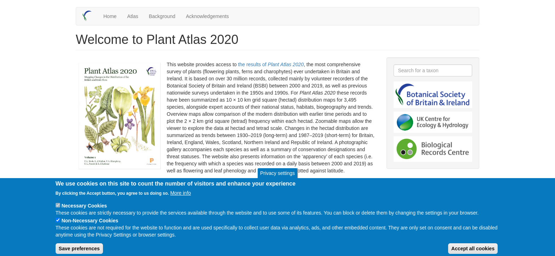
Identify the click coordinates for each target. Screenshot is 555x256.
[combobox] (433, 70)
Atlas (132, 16)
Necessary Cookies (84, 211)
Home (109, 16)
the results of (271, 64)
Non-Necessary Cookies (90, 226)
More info (180, 198)
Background (162, 16)
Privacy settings (277, 178)
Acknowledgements (207, 16)
